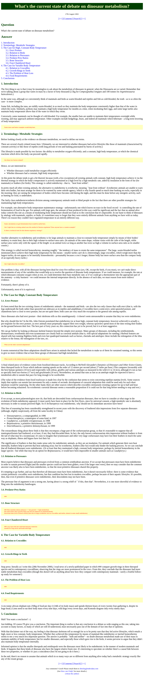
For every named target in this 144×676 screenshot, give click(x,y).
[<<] (60, 18)
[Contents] (68, 18)
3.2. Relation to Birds (15, 53)
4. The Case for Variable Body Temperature (20, 65)
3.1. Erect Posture (14, 50)
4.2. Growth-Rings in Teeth (18, 70)
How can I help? (67, 671)
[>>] (83, 18)
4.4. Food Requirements (16, 75)
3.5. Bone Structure (14, 60)
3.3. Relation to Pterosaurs (17, 55)
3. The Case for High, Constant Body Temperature (23, 48)
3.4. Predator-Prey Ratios (17, 58)
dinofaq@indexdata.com (89, 669)
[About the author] (72, 674)
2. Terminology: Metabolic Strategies (18, 45)
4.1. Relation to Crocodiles (18, 68)
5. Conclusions (7, 78)
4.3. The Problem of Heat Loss (19, 73)
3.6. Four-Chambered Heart (18, 63)
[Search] (77, 18)
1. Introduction (7, 42)
